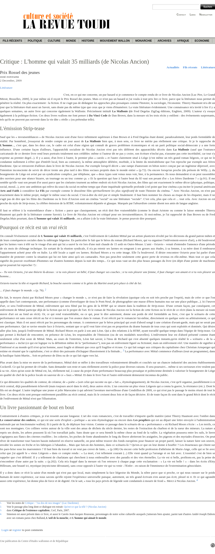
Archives (164, 40)
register (17, 530)
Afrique (183, 40)
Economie (202, 40)
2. (1, 506)
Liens (193, 14)
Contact (181, 14)
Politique (35, 40)
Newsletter (205, 14)
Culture (54, 40)
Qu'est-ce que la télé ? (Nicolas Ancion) (85, 506)
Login (5, 530)
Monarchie (143, 40)
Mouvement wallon (115, 40)
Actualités (173, 67)
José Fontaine (9, 77)
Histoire (88, 40)
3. (1, 510)
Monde (71, 40)
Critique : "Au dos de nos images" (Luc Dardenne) (52, 503)
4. (1, 514)
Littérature (208, 67)
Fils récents (12, 40)
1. (1, 502)
